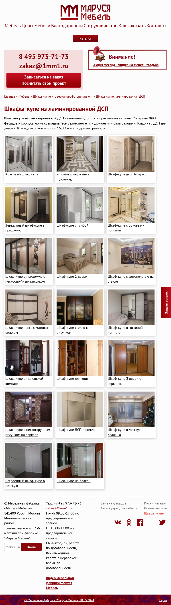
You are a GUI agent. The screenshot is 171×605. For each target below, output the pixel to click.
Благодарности (67, 25)
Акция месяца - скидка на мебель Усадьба (126, 64)
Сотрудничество (101, 25)
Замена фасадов (113, 503)
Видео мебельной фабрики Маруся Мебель (60, 583)
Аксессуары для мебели (119, 508)
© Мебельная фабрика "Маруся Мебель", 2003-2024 (59, 600)
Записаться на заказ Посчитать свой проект (43, 80)
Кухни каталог (155, 503)
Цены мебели (36, 25)
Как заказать (132, 25)
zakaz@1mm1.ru (59, 508)
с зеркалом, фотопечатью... (73, 96)
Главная (9, 96)
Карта (163, 600)
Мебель (13, 25)
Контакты (156, 25)
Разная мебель (155, 508)
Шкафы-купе (42, 96)
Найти (31, 547)
